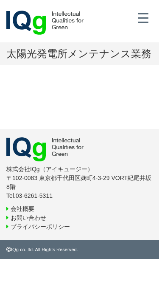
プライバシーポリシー (40, 226)
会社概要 (22, 208)
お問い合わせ (28, 217)
